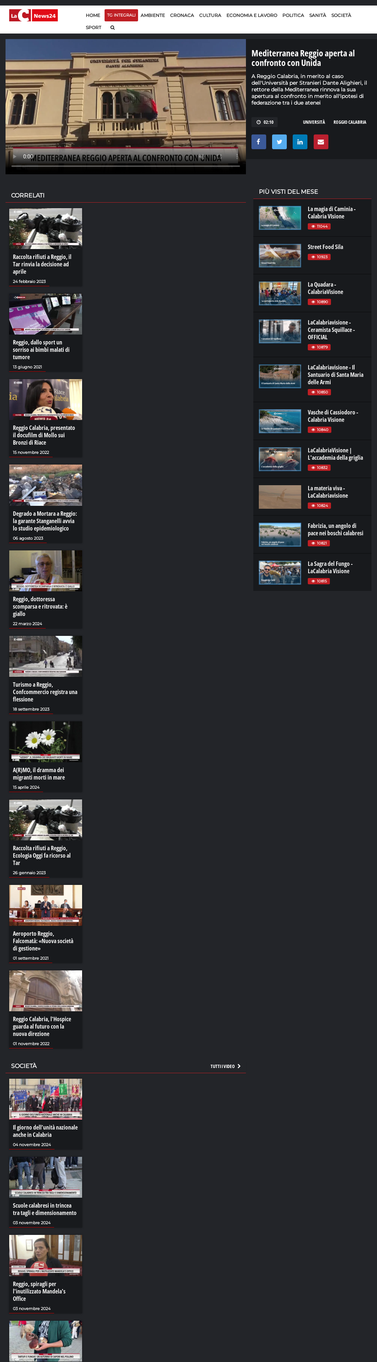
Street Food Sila (325, 247)
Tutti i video (226, 1066)
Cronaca (182, 15)
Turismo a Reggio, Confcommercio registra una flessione (45, 691)
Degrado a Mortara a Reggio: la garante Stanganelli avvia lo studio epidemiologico (45, 521)
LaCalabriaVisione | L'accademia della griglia (335, 454)
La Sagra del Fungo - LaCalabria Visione (330, 567)
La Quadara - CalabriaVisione (325, 288)
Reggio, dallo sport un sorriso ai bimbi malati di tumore (41, 349)
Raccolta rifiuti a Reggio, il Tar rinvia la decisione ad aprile (42, 264)
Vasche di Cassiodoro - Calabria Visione (333, 416)
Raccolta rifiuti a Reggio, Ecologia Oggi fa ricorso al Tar (42, 855)
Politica (293, 15)
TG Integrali (121, 15)
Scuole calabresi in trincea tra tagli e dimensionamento (45, 1209)
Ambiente (153, 15)
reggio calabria (350, 122)
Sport (93, 27)
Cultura (210, 15)
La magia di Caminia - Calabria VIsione (332, 212)
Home (93, 15)
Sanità (317, 15)
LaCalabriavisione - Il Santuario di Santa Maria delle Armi (335, 374)
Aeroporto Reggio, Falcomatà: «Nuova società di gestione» (43, 940)
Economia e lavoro (251, 15)
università (314, 122)
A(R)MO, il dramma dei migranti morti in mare (39, 773)
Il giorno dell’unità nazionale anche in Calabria (45, 1131)
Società (341, 15)
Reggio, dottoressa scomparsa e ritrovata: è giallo (40, 606)
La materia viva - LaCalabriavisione (328, 492)
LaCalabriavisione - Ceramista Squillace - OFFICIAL (331, 329)
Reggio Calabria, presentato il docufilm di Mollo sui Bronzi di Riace (44, 435)
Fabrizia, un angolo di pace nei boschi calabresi (335, 529)
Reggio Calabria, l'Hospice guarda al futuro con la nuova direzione (42, 1026)
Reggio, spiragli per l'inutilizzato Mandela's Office (39, 1291)
